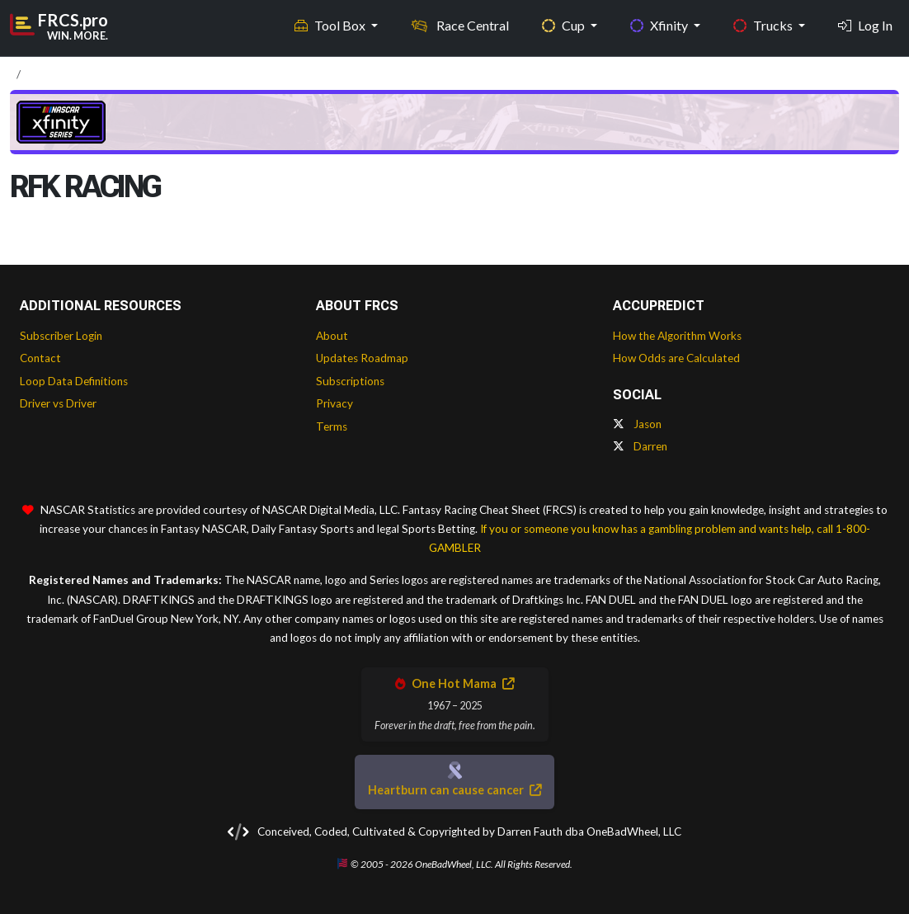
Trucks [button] (764, 25)
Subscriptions (350, 381)
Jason (637, 424)
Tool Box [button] (331, 25)
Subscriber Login (61, 335)
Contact (40, 358)
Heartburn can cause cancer (454, 790)
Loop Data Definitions (74, 381)
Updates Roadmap (362, 358)
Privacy (334, 403)
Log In (865, 25)
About (332, 335)
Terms (331, 426)
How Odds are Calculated (676, 358)
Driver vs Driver (58, 403)
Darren (640, 446)
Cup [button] (564, 25)
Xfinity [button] (660, 25)
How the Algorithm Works (677, 335)
